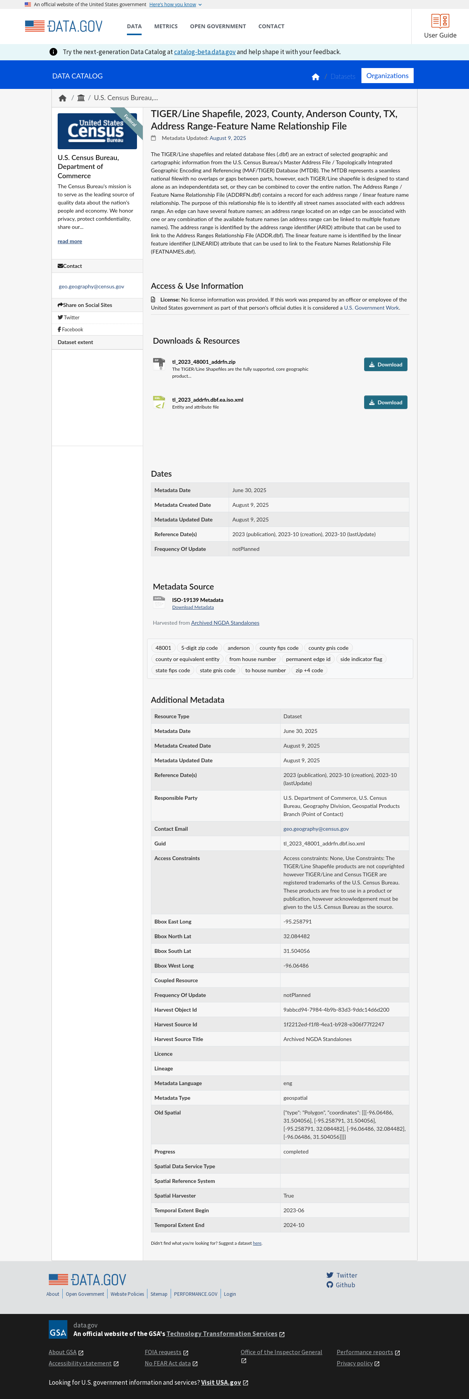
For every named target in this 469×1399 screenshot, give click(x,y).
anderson (239, 647)
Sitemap (159, 1294)
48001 (163, 647)
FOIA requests (163, 1352)
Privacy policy (355, 1363)
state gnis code (218, 670)
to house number (265, 670)
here (257, 1243)
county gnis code (328, 647)
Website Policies (127, 1294)
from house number (252, 659)
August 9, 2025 (228, 138)
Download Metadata (193, 607)
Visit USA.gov (221, 1382)
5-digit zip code (199, 647)
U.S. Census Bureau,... (126, 98)
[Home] (63, 26)
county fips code (279, 647)
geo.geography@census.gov (91, 286)
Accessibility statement (80, 1363)
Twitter (68, 317)
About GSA (63, 1352)
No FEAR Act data (168, 1363)
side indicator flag (361, 659)
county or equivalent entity (187, 659)
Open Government (85, 1294)
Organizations (387, 75)
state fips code (173, 670)
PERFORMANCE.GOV (195, 1294)
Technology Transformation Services (221, 1333)
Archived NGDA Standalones (225, 622)
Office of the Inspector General (281, 1352)
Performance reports (365, 1352)
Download (385, 364)
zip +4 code (309, 670)
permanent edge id (308, 659)
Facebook (70, 329)
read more (70, 241)
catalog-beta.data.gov (205, 52)
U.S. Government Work (371, 307)
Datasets (343, 76)
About (52, 1294)
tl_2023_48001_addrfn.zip (204, 361)
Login (230, 1294)
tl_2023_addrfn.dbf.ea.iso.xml (207, 399)
